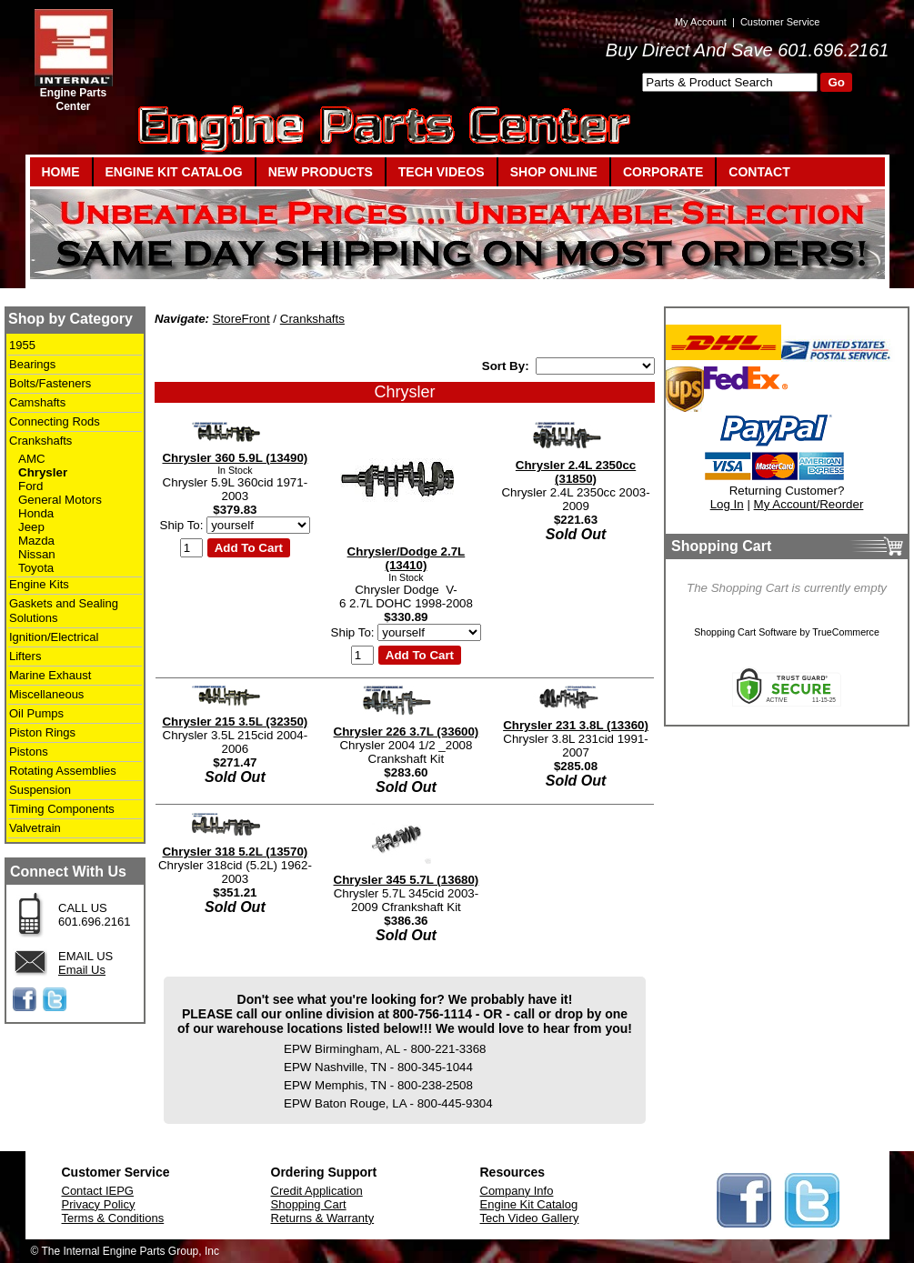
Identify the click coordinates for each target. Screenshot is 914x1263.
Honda (36, 513)
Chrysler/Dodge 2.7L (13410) (406, 558)
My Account (701, 21)
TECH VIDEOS (441, 172)
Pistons (28, 751)
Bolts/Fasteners (50, 383)
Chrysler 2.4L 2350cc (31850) (576, 472)
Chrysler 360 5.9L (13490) (234, 458)
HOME (61, 172)
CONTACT (758, 172)
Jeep (31, 527)
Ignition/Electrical (53, 637)
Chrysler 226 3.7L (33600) (406, 731)
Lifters (25, 656)
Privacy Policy (99, 1204)
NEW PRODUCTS (320, 172)
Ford (30, 486)
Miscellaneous (46, 694)
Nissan (36, 554)
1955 (22, 345)
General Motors (60, 499)
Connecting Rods (54, 421)
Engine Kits (39, 584)
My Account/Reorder (809, 504)
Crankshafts (40, 440)
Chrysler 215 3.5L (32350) (234, 721)
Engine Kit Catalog (529, 1204)
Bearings (32, 364)
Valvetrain (35, 828)
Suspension (40, 790)
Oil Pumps (36, 713)
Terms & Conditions (113, 1218)
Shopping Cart (309, 1204)
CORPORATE (663, 172)
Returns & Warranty (323, 1218)
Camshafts (37, 402)
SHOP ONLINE (554, 172)
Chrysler (42, 472)
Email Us (81, 970)
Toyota (36, 568)
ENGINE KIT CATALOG (174, 172)
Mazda (36, 540)
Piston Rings (42, 732)
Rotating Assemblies (62, 770)
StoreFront (241, 319)
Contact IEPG (98, 1191)
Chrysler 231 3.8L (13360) (575, 725)
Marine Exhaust (50, 675)
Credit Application (317, 1191)
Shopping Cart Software (745, 631)
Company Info (517, 1191)
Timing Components (62, 809)
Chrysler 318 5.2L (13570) (234, 851)
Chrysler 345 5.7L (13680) (406, 880)
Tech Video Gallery (529, 1218)
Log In (727, 504)
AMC (31, 459)
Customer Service (779, 21)
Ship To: (182, 525)
